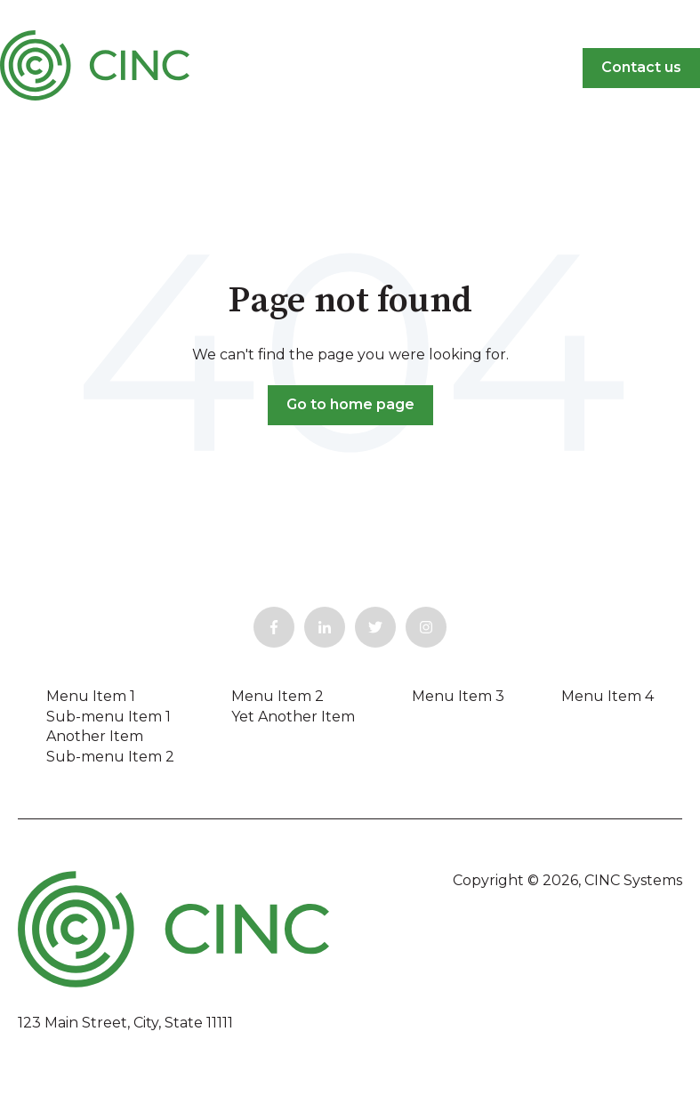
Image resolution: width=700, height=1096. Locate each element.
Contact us (641, 67)
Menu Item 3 (458, 696)
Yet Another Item (293, 716)
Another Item (94, 736)
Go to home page (350, 404)
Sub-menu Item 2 (110, 756)
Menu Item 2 (277, 696)
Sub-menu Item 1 (108, 716)
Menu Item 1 (90, 696)
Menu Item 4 (607, 696)
